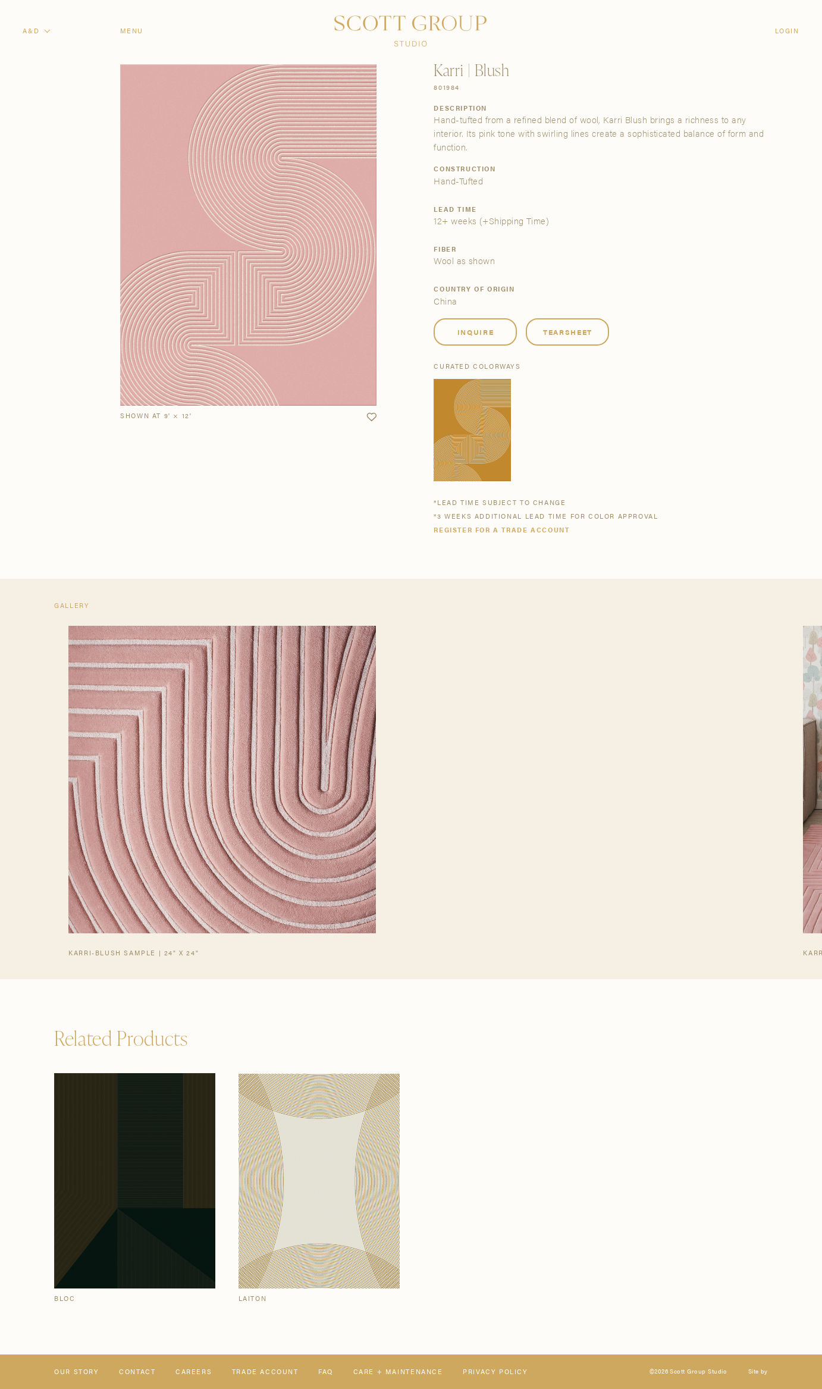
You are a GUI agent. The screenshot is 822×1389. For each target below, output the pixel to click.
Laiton (253, 1298)
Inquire (475, 332)
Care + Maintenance (398, 1371)
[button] (371, 417)
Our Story (76, 1371)
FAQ (325, 1371)
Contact (137, 1371)
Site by (758, 1372)
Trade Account (265, 1371)
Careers (193, 1371)
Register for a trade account (501, 529)
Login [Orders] (787, 30)
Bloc (64, 1298)
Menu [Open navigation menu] (131, 30)
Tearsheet (567, 332)
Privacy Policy (495, 1371)
